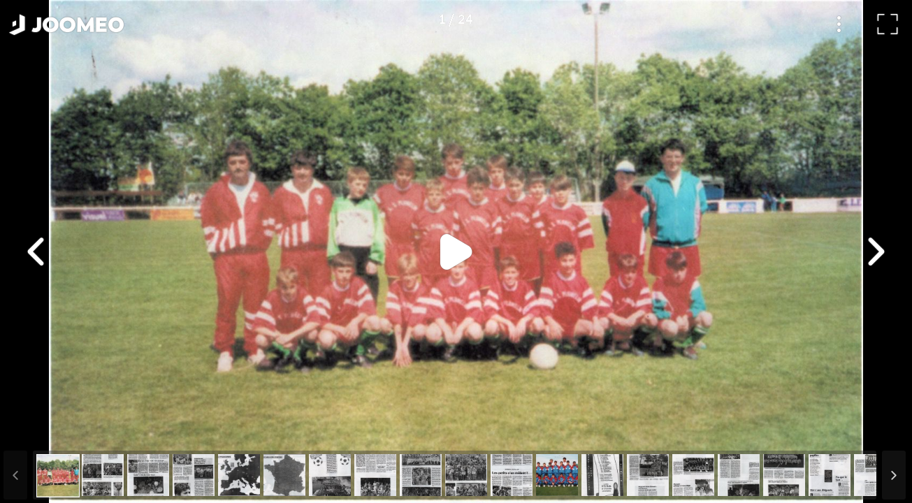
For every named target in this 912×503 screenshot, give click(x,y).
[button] (37, 431)
